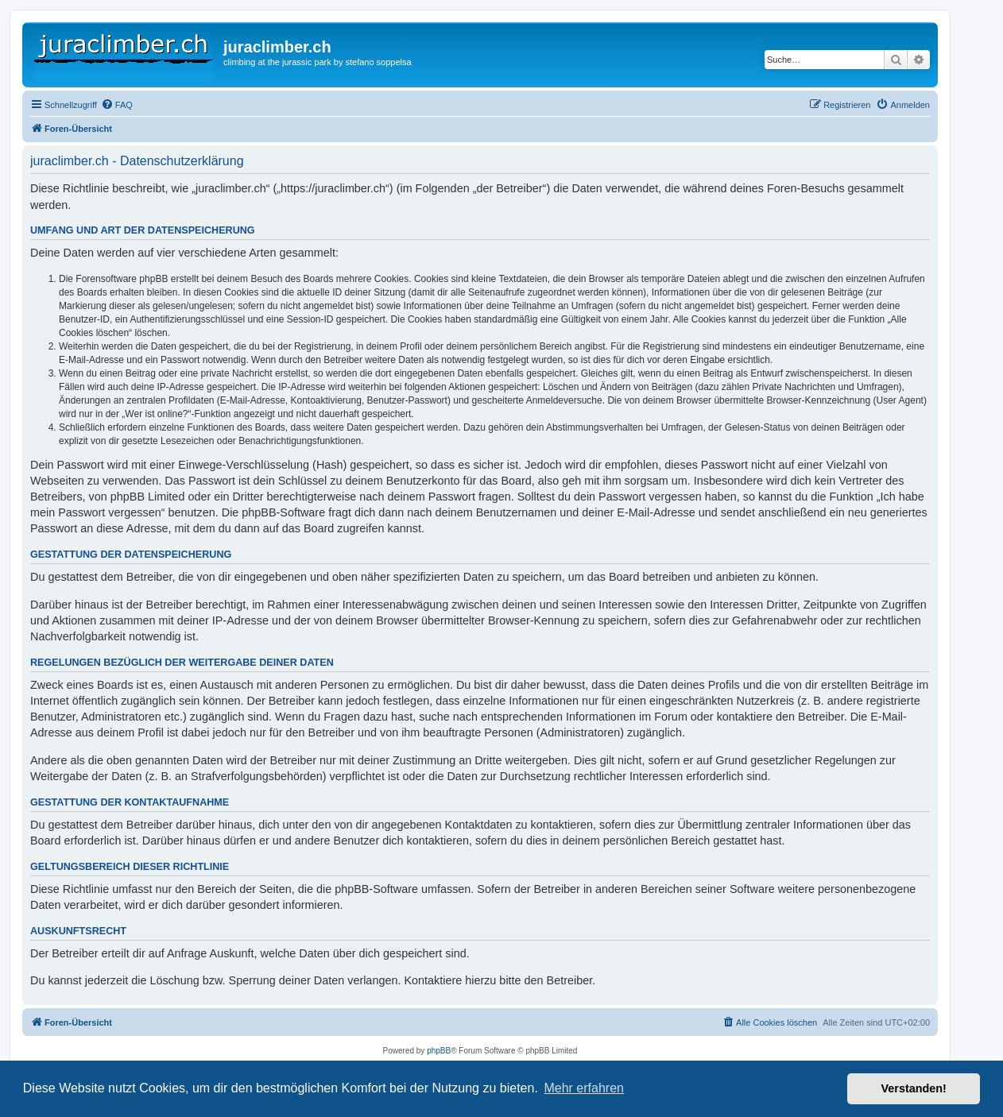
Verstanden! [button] (914, 1088)
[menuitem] (117, 104)
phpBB (439, 1050)
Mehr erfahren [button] (584, 1088)
